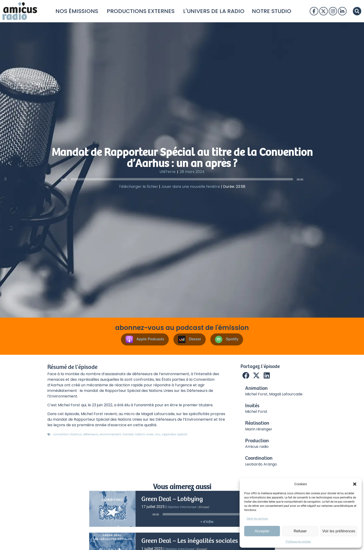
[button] (354, 484)
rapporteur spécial (174, 434)
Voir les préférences (339, 531)
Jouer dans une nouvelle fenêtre (190, 186)
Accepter (262, 531)
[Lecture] (55, 179)
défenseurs (90, 434)
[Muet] (308, 179)
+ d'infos (207, 521)
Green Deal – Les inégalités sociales (189, 541)
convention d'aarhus (67, 434)
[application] (182, 179)
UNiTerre (167, 171)
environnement (110, 434)
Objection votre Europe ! (182, 507)
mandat (127, 434)
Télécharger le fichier (138, 186)
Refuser (301, 531)
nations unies (144, 434)
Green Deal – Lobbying (172, 499)
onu (157, 434)
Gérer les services (257, 518)
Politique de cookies (298, 541)
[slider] (182, 179)
